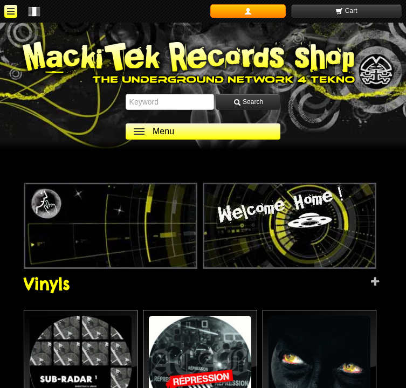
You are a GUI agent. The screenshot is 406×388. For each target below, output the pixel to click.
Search (248, 102)
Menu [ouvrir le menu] (163, 131)
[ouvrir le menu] (10, 11)
